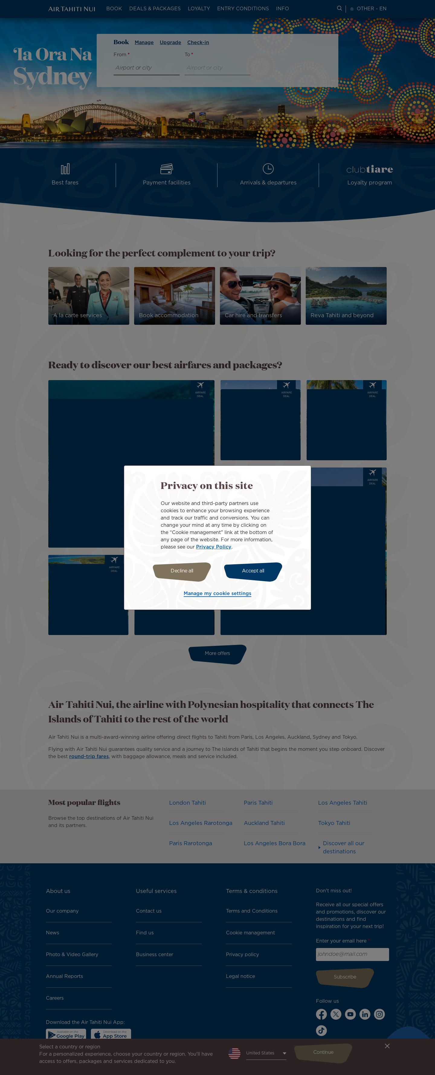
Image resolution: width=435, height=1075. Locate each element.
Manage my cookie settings (217, 593)
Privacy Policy (213, 547)
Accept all (253, 571)
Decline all (182, 571)
